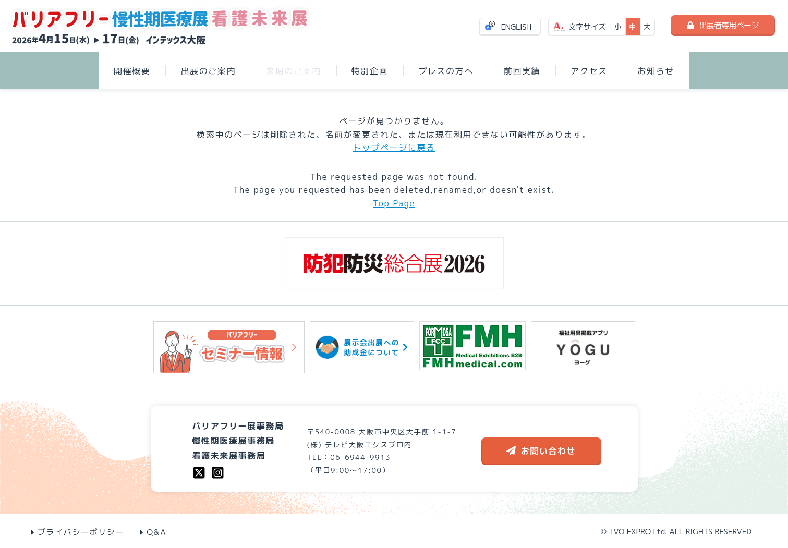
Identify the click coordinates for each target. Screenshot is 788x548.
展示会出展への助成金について (362, 346)
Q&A (153, 532)
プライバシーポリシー (77, 532)
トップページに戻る (394, 147)
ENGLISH (516, 26)
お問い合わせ (541, 451)
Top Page (394, 203)
